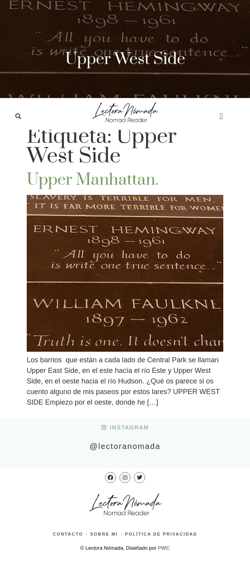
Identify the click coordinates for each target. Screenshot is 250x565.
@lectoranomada (125, 446)
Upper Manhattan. (92, 180)
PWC (164, 548)
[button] (18, 116)
